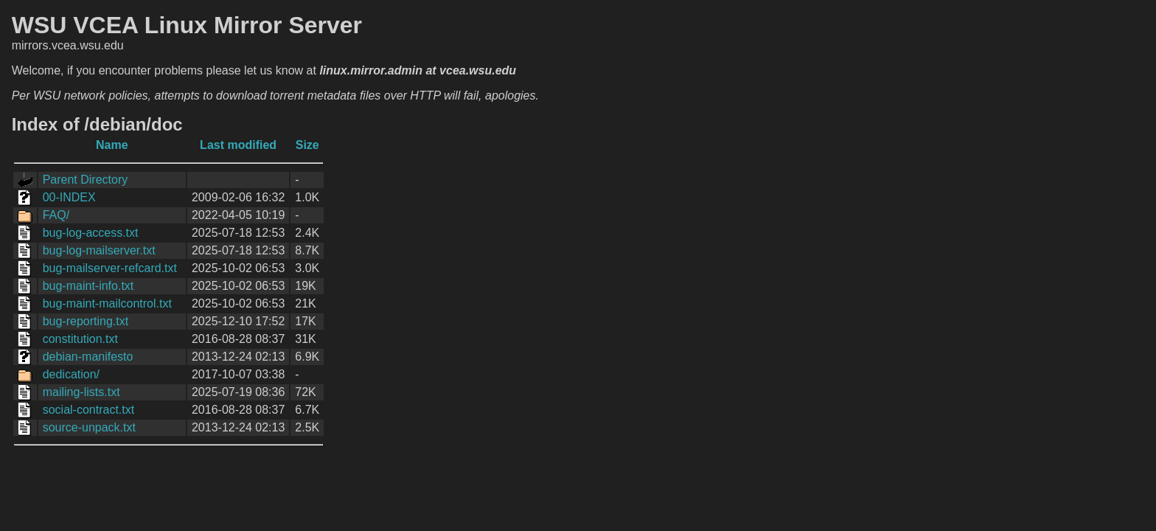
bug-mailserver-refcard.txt (110, 268)
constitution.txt (80, 339)
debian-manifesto (88, 356)
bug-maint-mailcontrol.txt (107, 303)
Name (112, 145)
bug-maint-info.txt (88, 286)
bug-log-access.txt (91, 232)
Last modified (238, 145)
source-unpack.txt (89, 427)
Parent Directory (85, 179)
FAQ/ (56, 215)
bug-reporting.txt (86, 321)
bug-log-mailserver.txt (99, 250)
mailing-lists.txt (81, 392)
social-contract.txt (88, 409)
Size (307, 145)
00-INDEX (69, 197)
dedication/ (71, 374)
